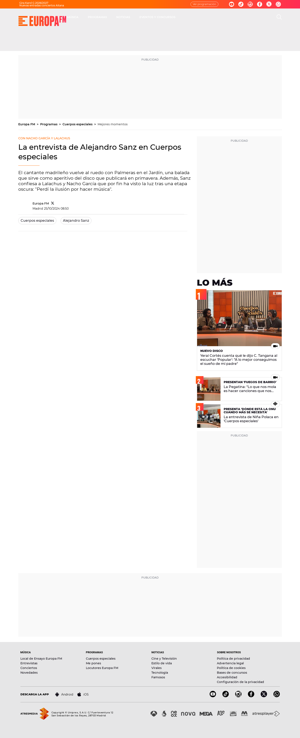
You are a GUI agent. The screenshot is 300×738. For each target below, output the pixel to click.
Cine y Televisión (164, 658)
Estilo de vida (161, 663)
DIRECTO (89, 17)
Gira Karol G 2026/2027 (33, 2)
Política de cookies (231, 668)
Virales (156, 668)
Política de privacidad (233, 658)
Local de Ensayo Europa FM (41, 658)
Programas (49, 124)
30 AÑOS (111, 17)
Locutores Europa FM (102, 668)
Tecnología (159, 673)
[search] (279, 17)
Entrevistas (28, 663)
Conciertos (28, 668)
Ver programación (204, 4)
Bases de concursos (232, 673)
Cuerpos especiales (78, 124)
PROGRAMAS (158, 17)
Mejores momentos (113, 124)
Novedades (29, 673)
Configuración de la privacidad (240, 682)
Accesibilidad (227, 677)
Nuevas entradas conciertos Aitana (41, 5)
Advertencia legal (230, 663)
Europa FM (27, 124)
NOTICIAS (184, 17)
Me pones (93, 663)
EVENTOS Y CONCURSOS (218, 17)
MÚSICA (133, 17)
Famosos (158, 677)
